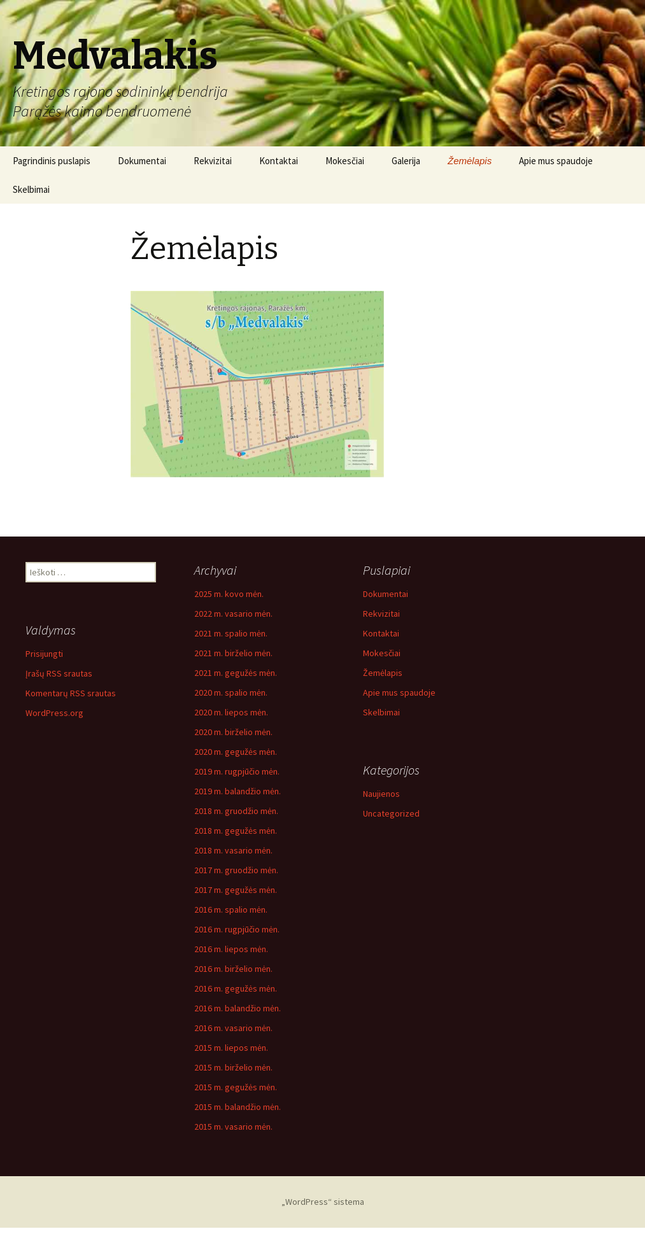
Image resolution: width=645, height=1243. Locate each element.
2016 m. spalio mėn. (230, 909)
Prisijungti (44, 653)
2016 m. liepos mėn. (231, 949)
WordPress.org (54, 713)
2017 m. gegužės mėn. (235, 889)
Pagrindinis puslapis (51, 161)
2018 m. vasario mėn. (233, 850)
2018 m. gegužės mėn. (235, 830)
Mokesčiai (344, 161)
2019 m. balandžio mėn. (237, 791)
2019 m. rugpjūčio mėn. (237, 771)
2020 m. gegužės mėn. (235, 751)
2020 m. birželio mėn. (233, 732)
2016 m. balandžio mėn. (237, 1008)
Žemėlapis (470, 160)
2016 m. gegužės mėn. (235, 988)
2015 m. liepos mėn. (231, 1047)
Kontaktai (278, 161)
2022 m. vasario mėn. (233, 613)
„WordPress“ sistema (322, 1201)
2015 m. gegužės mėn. (235, 1087)
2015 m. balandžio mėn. (237, 1107)
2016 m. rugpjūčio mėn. (237, 929)
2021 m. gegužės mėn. (235, 672)
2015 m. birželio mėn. (233, 1067)
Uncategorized (391, 813)
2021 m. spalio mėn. (230, 633)
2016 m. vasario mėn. (233, 1028)
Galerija (406, 161)
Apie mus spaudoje (556, 161)
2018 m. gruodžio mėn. (236, 811)
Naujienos (381, 793)
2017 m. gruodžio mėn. (236, 870)
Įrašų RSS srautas (58, 673)
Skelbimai (31, 189)
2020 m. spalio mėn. (230, 692)
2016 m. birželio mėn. (233, 968)
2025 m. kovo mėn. (229, 594)
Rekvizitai (213, 161)
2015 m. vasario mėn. (233, 1126)
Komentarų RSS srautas (70, 693)
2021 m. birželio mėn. (233, 653)
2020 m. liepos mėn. (231, 712)
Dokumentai (142, 161)
